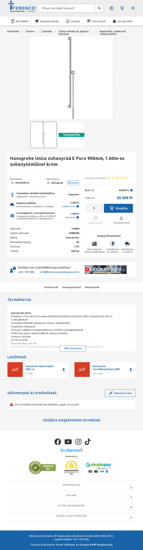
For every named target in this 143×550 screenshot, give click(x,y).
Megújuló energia (49, 21)
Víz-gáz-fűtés (125, 21)
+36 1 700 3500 (26, 272)
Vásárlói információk (71, 525)
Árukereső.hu (71, 466)
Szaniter (75, 21)
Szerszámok (99, 21)
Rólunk (71, 504)
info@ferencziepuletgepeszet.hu (59, 272)
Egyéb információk (71, 515)
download (63, 370)
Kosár (122, 8)
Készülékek (22, 21)
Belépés (111, 8)
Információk (71, 494)
